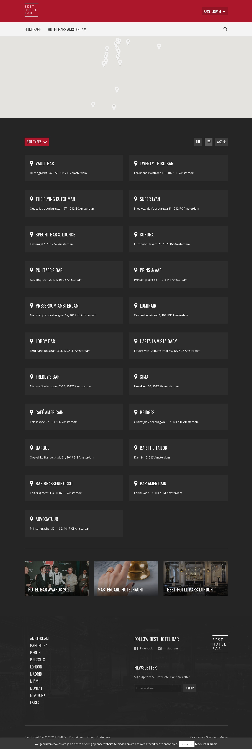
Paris (34, 702)
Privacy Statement (99, 737)
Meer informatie (206, 744)
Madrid (36, 674)
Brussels (37, 659)
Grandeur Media (217, 737)
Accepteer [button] (186, 744)
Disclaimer (76, 737)
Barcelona (39, 645)
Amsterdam (39, 638)
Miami (34, 681)
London (36, 667)
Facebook (143, 648)
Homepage (33, 29)
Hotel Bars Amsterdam (67, 29)
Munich (36, 688)
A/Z (221, 141)
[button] (120, 63)
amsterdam (214, 11)
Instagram (168, 648)
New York (37, 695)
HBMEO (60, 737)
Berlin (35, 652)
